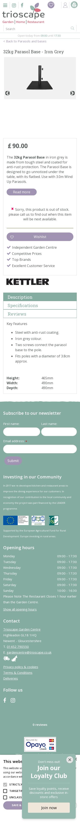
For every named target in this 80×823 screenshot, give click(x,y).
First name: (11, 424)
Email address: (15, 441)
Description (20, 297)
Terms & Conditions (17, 672)
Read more (21, 192)
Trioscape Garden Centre (22, 629)
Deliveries (10, 678)
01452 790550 (18, 646)
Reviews (17, 314)
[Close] (69, 759)
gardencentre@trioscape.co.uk (29, 652)
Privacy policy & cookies (20, 667)
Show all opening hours (20, 609)
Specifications (23, 305)
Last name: (49, 424)
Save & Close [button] (21, 805)
